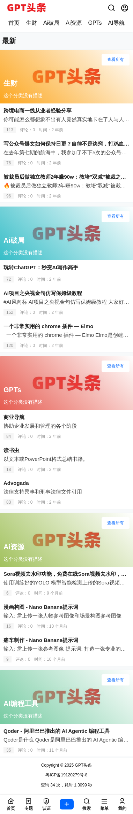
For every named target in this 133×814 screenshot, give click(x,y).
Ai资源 (74, 23)
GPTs (95, 23)
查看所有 (115, 59)
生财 (31, 23)
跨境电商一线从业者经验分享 (37, 111)
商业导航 (13, 417)
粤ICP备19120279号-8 (66, 775)
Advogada (16, 483)
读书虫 (11, 450)
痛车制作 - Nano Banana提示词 (40, 640)
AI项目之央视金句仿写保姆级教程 (42, 293)
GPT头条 (83, 765)
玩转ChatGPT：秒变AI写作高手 (40, 267)
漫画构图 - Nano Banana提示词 (40, 607)
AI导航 (116, 23)
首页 (14, 23)
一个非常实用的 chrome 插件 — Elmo (48, 326)
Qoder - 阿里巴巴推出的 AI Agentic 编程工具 (56, 731)
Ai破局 (51, 23)
